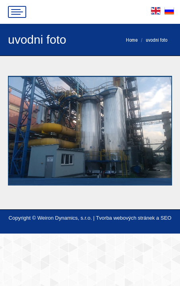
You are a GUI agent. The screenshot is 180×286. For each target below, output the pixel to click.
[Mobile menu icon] (17, 12)
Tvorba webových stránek (125, 218)
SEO (166, 218)
